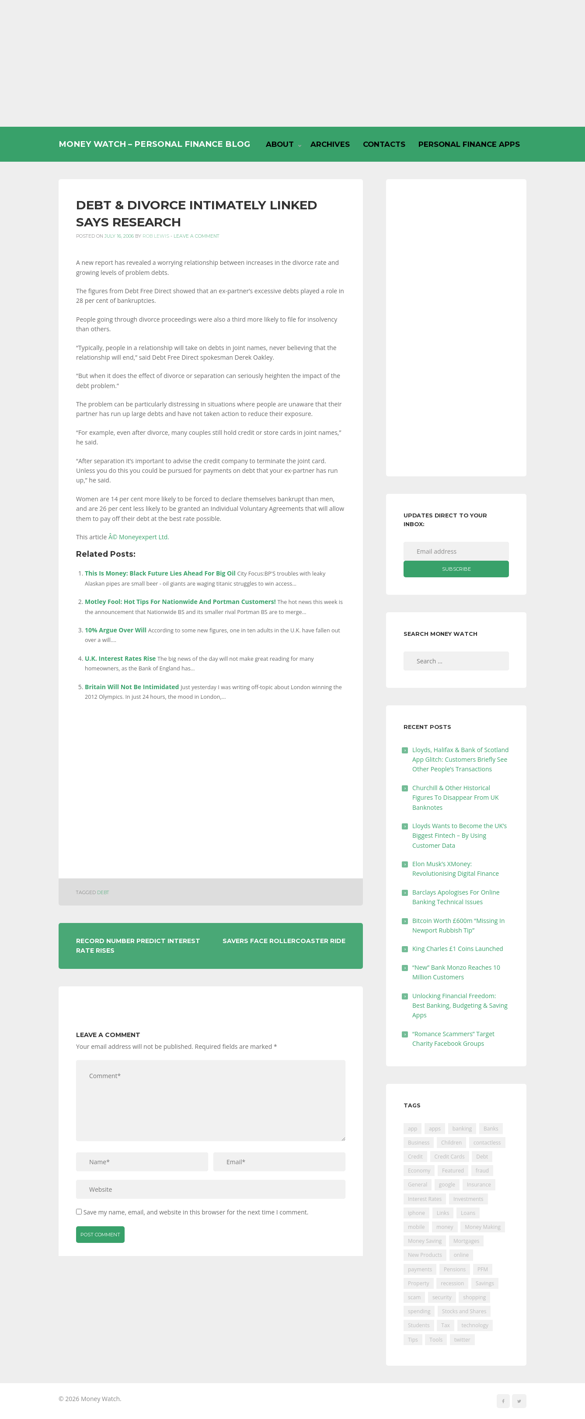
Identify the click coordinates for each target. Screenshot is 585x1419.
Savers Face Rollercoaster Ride (284, 941)
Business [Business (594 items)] (418, 1142)
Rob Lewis (156, 236)
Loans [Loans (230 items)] (468, 1213)
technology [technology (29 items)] (475, 1325)
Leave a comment (196, 236)
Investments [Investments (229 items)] (468, 1199)
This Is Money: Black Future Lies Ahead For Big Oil (160, 573)
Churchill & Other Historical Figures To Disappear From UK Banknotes (455, 798)
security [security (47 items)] (442, 1297)
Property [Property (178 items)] (418, 1283)
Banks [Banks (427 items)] (491, 1128)
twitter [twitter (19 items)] (462, 1339)
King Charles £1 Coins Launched (457, 948)
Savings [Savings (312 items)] (485, 1283)
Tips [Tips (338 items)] (413, 1339)
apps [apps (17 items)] (435, 1128)
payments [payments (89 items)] (420, 1269)
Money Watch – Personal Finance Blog (154, 144)
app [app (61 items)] (412, 1128)
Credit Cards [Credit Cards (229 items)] (450, 1156)
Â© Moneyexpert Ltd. (138, 537)
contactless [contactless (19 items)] (487, 1142)
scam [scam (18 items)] (414, 1297)
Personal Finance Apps (469, 144)
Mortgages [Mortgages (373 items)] (466, 1241)
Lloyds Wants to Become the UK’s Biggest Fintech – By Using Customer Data (459, 836)
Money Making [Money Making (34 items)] (483, 1227)
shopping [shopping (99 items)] (474, 1297)
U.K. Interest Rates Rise (120, 658)
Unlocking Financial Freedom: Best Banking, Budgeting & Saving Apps (460, 1006)
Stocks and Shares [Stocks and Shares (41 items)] (464, 1311)
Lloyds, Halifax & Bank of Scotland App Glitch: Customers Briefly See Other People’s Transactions (460, 760)
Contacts (384, 144)
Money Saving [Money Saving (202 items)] (425, 1241)
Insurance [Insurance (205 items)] (479, 1184)
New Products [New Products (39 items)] (425, 1255)
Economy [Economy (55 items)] (419, 1170)
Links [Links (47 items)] (443, 1213)
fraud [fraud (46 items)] (482, 1170)
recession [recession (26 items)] (452, 1283)
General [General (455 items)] (417, 1184)
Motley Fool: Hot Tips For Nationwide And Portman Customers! (180, 601)
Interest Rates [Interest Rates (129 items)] (425, 1199)
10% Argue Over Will (115, 630)
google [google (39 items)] (447, 1184)
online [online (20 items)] (461, 1255)
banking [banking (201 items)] (462, 1128)
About (280, 144)
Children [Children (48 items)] (451, 1142)
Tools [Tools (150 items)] (435, 1339)
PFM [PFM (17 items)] (482, 1269)
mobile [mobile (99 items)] (416, 1227)
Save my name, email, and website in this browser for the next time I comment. (196, 1212)
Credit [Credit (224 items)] (415, 1156)
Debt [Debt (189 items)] (482, 1156)
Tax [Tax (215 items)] (445, 1325)
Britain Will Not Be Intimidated (132, 687)
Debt (103, 892)
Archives (330, 144)
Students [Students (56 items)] (419, 1325)
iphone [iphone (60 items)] (416, 1213)
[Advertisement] (292, 63)
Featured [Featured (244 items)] (453, 1170)
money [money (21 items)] (444, 1227)
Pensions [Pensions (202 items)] (455, 1269)
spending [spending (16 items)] (419, 1311)
